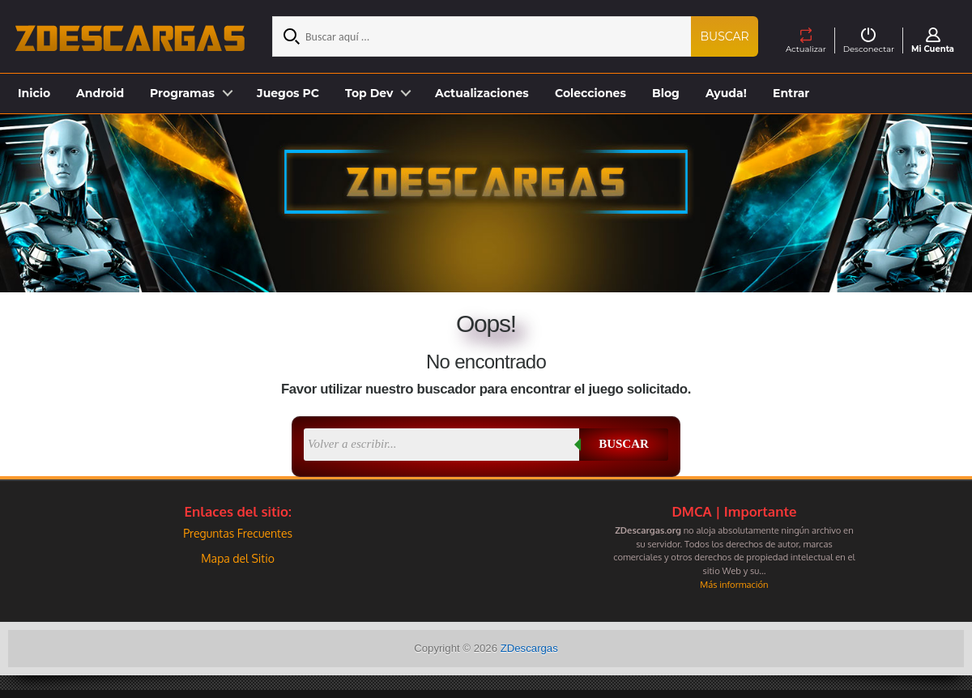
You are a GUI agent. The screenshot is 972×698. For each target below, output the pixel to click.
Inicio (34, 93)
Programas (182, 93)
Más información (734, 584)
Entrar (791, 93)
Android (100, 93)
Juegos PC (288, 93)
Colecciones (590, 93)
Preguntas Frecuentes (237, 533)
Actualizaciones (482, 93)
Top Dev (369, 93)
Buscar (725, 36)
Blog (666, 93)
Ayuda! (726, 93)
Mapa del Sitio (238, 558)
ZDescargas (529, 648)
